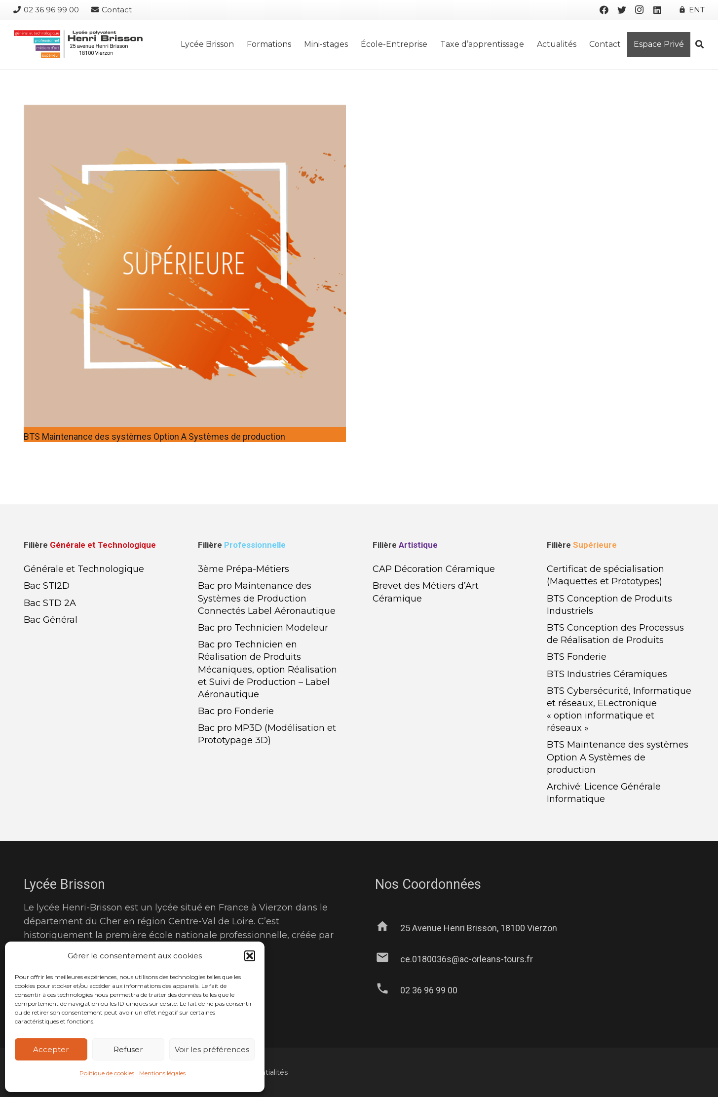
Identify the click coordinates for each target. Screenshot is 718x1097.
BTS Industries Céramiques (607, 674)
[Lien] (78, 44)
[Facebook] (604, 10)
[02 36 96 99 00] (387, 990)
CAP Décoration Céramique (434, 569)
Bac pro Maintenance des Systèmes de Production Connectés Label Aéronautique (267, 598)
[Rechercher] (699, 44)
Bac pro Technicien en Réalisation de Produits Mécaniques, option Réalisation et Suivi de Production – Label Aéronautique (267, 669)
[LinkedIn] (657, 10)
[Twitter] (622, 10)
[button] (250, 956)
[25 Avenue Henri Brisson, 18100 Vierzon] (387, 928)
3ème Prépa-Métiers (243, 569)
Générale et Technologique (84, 569)
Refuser (128, 1049)
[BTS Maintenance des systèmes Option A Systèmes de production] (185, 111)
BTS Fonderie (576, 656)
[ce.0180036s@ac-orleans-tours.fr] (387, 959)
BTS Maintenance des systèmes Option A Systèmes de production (154, 436)
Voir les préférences (212, 1049)
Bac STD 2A (50, 603)
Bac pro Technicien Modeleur (263, 627)
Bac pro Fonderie (236, 711)
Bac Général (50, 619)
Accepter (51, 1049)
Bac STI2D (47, 585)
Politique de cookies (106, 1073)
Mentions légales (162, 1073)
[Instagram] (639, 10)
